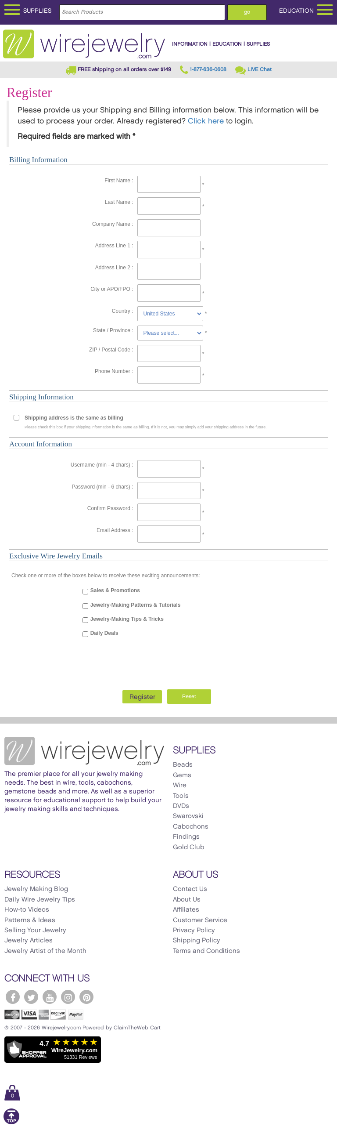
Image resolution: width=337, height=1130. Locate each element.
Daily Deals (104, 633)
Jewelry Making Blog (36, 889)
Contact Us (190, 889)
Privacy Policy (194, 930)
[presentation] (168, 665)
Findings (186, 837)
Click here (206, 121)
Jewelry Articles (28, 941)
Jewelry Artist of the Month (45, 951)
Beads (183, 765)
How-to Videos (26, 910)
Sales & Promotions (115, 590)
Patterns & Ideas (29, 920)
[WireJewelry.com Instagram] (68, 997)
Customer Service (200, 920)
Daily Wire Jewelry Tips (39, 900)
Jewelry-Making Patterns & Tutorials (135, 605)
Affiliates (186, 910)
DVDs (181, 806)
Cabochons (190, 827)
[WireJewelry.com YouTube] (50, 997)
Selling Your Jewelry (35, 930)
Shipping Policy (196, 941)
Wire (179, 785)
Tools (181, 796)
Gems (182, 775)
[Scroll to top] (11, 1122)
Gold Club (188, 847)
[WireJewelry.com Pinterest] (86, 997)
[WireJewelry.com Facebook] (13, 997)
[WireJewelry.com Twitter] (31, 997)
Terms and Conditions (206, 951)
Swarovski (188, 816)
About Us (187, 900)
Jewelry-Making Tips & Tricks (127, 619)
